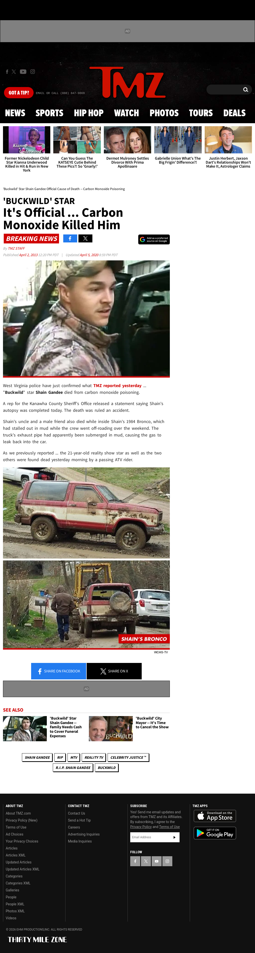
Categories (14, 876)
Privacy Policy (141, 827)
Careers (74, 827)
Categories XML (18, 883)
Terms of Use (16, 827)
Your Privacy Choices (22, 841)
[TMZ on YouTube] (157, 861)
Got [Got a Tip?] (19, 93)
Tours (201, 113)
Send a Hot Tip (79, 820)
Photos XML (15, 911)
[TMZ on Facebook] (7, 72)
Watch (126, 113)
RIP (60, 757)
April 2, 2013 (28, 254)
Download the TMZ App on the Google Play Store (215, 833)
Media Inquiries (80, 841)
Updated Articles (18, 862)
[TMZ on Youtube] (23, 71)
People (11, 897)
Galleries (12, 890)
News (15, 113)
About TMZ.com (18, 813)
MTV (73, 757)
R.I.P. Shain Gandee (73, 767)
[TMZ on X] (14, 72)
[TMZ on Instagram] (32, 71)
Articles (12, 848)
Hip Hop (89, 113)
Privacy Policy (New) (21, 820)
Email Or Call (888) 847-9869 (60, 93)
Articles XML (16, 855)
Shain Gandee (37, 757)
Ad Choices (14, 834)
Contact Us (76, 813)
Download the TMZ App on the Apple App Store (215, 816)
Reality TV (93, 757)
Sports (49, 113)
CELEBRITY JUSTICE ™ (128, 757)
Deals (234, 113)
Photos (164, 113)
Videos (11, 918)
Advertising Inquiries (84, 834)
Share (58, 671)
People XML (15, 904)
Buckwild (107, 767)
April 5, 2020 (89, 254)
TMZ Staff (16, 248)
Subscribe (175, 837)
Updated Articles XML (22, 869)
